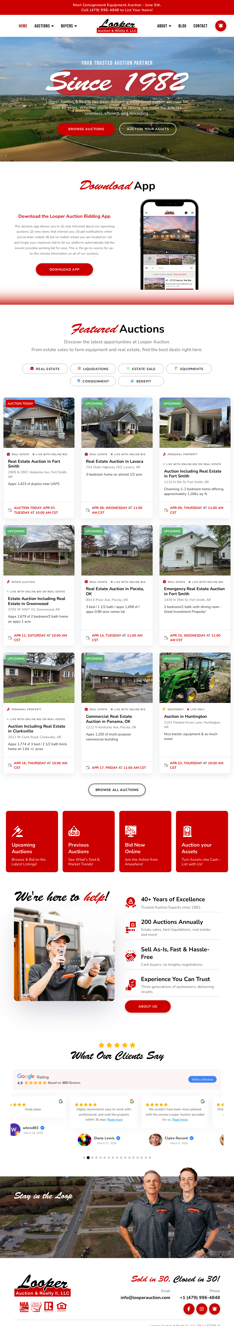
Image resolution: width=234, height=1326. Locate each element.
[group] (46, 1122)
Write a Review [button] (202, 1079)
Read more (120, 1119)
